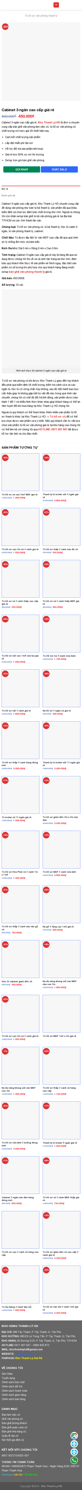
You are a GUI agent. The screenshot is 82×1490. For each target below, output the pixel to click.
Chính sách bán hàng (13, 1399)
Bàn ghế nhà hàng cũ (14, 1431)
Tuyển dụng (8, 1377)
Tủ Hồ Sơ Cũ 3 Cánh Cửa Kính (59, 656)
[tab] (41, 189)
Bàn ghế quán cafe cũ (14, 1427)
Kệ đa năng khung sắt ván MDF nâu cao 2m (60, 982)
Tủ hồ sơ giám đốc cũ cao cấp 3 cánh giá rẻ (60, 1253)
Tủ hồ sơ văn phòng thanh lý (41, 15)
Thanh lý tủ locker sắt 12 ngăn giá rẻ (61, 764)
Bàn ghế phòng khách (14, 1423)
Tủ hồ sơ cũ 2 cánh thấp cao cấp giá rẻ (20, 602)
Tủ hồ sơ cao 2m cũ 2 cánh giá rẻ (20, 1036)
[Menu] (56, 5)
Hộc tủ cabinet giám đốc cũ (17, 981)
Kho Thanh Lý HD (49, 122)
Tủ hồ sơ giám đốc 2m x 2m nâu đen (60, 818)
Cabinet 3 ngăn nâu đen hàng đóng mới (18, 1199)
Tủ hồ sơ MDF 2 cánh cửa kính (59, 872)
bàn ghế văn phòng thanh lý (27, 271)
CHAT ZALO (59, 169)
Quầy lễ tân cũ (10, 1435)
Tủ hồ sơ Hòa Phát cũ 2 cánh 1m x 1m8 (20, 873)
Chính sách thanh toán (14, 1390)
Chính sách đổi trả (12, 1386)
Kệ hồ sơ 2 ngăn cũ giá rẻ (57, 710)
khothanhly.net (24, 1353)
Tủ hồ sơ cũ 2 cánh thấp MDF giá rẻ (61, 602)
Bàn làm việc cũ (11, 1414)
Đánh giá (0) (8, 195)
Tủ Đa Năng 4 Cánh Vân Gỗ (16, 1307)
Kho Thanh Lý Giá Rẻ (28, 1358)
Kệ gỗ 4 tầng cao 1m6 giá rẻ (58, 926)
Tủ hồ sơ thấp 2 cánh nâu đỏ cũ (60, 549)
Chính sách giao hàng (14, 1394)
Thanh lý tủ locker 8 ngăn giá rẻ (60, 1142)
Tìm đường (30, 1474)
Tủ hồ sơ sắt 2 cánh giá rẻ (16, 710)
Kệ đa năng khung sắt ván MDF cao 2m (19, 1089)
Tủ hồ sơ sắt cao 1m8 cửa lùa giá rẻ (20, 657)
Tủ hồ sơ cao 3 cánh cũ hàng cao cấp (20, 1253)
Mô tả (5, 189)
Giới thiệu (7, 1373)
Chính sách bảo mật (13, 1382)
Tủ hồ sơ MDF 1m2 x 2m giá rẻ (59, 1036)
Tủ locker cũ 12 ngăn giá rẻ (16, 817)
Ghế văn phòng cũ (12, 1418)
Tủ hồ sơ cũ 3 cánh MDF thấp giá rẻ (61, 1199)
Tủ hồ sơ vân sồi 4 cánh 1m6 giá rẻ (60, 1308)
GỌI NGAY (21, 169)
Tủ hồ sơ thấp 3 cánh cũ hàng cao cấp (59, 1089)
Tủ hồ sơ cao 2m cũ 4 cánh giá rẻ (20, 549)
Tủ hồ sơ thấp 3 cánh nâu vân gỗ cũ (20, 928)
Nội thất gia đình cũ (13, 1439)
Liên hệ (18, 1474)
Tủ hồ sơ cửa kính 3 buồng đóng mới (20, 1144)
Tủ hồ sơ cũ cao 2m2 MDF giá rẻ (19, 494)
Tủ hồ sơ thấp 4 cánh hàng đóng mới (20, 764)
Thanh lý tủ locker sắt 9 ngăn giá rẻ (60, 496)
